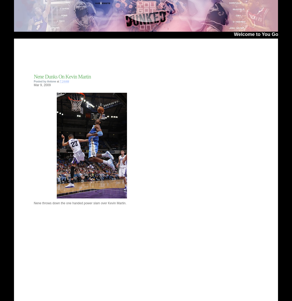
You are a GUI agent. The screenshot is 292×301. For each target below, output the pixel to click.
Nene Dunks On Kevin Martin (62, 77)
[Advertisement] (95, 58)
